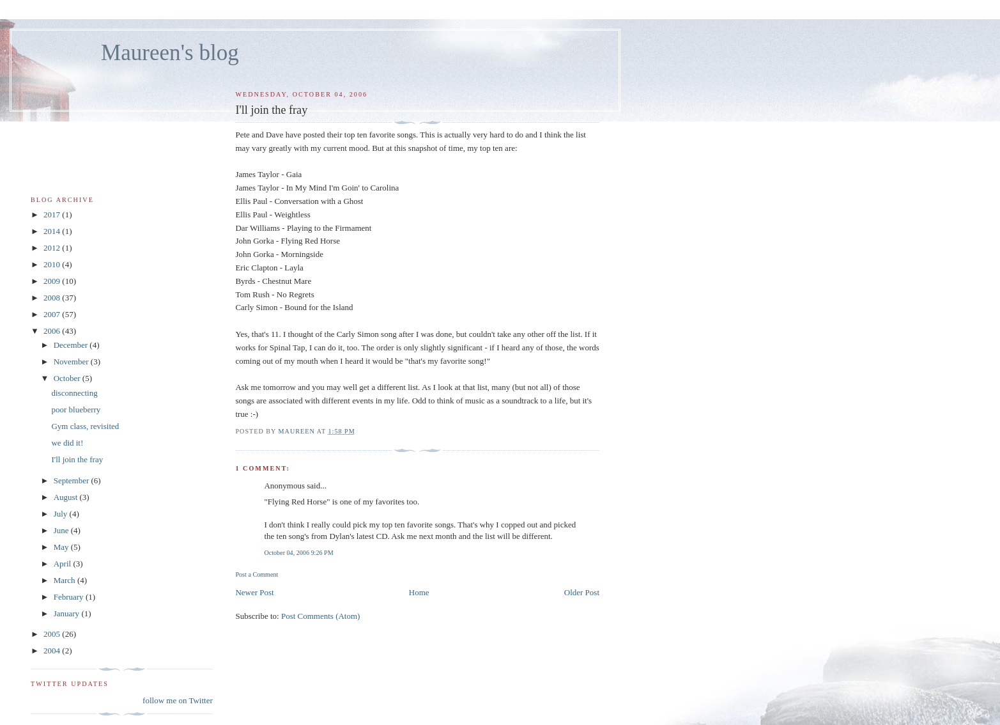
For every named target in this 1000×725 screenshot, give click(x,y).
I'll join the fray (77, 459)
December (72, 345)
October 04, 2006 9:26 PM (298, 552)
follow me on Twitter (177, 700)
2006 (52, 331)
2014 (52, 231)
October (68, 378)
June (62, 530)
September (72, 480)
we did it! (67, 443)
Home (419, 592)
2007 (52, 314)
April (63, 563)
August (67, 497)
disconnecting (74, 393)
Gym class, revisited (85, 426)
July (62, 513)
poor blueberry (75, 409)
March (65, 580)
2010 (52, 264)
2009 (52, 281)
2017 (52, 214)
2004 (52, 650)
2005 (52, 634)
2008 (52, 297)
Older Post (581, 592)
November (72, 361)
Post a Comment (256, 574)
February (70, 597)
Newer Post (254, 592)
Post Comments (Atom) (320, 616)
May (62, 547)
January (68, 613)
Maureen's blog (170, 52)
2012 (52, 248)
